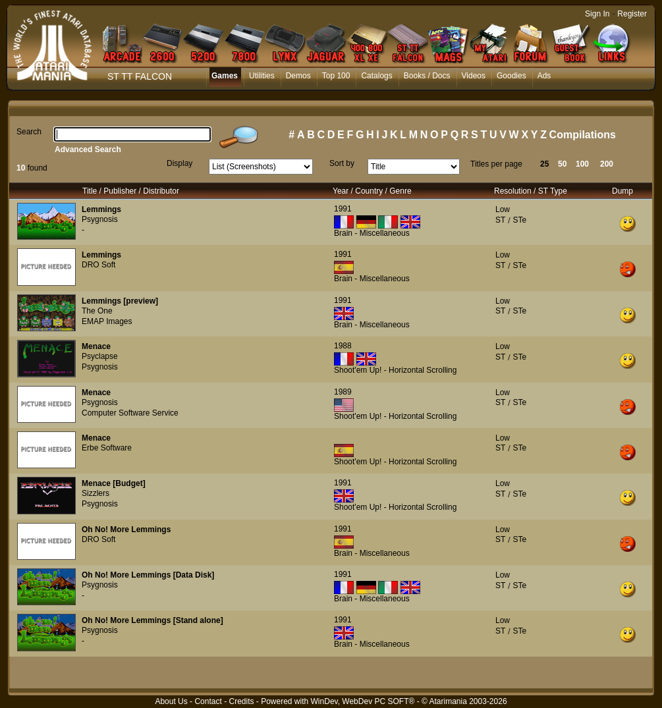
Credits (241, 701)
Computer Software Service (130, 413)
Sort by (341, 163)
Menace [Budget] (114, 483)
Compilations (582, 134)
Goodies (511, 75)
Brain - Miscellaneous (372, 233)
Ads (544, 75)
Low (502, 209)
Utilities (262, 75)
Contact (207, 701)
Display (179, 163)
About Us (171, 701)
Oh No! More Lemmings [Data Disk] (148, 575)
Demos (298, 75)
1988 (343, 345)
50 (562, 164)
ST (500, 220)
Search (28, 131)
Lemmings (101, 209)
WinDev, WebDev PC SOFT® (363, 701)
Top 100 (336, 75)
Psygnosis (100, 219)
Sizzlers (95, 493)
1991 (343, 208)
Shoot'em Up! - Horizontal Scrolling (395, 370)
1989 (343, 391)
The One (97, 310)
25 (544, 164)
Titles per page (496, 164)
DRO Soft (98, 264)
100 (582, 164)
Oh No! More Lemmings (126, 529)
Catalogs (376, 75)
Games (224, 75)
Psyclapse (100, 356)
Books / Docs (427, 75)
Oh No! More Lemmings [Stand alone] (152, 620)
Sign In (597, 13)
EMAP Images (107, 321)
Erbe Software (107, 447)
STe (519, 220)
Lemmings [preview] (120, 301)
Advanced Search (88, 149)
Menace (96, 346)
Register (632, 13)
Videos (473, 75)
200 (606, 164)
